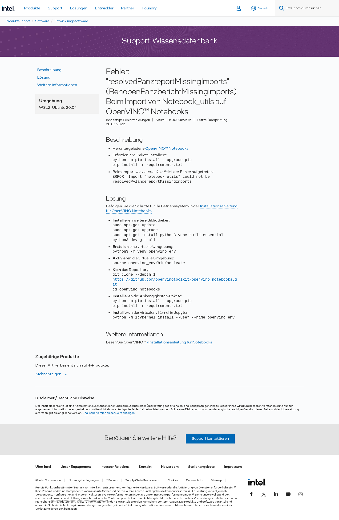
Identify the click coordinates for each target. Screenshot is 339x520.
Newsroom (170, 466)
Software (42, 21)
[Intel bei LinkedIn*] (276, 493)
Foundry (149, 8)
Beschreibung (49, 69)
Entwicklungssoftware (71, 21)
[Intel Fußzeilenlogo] (257, 482)
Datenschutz (194, 480)
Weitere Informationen (57, 84)
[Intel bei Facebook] (251, 493)
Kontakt (145, 466)
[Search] (281, 8)
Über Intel (43, 466)
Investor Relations (115, 466)
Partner (127, 8)
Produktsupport (18, 21)
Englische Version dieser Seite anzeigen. (109, 413)
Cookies (173, 480)
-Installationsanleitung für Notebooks (179, 342)
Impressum (233, 466)
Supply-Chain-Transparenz (142, 480)
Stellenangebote (201, 466)
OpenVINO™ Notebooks (166, 148)
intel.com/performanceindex (172, 494)
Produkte (32, 8)
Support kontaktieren (210, 438)
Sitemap (216, 480)
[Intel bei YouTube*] (288, 493)
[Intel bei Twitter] (263, 493)
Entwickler (104, 8)
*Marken (111, 480)
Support (55, 8)
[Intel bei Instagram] (300, 493)
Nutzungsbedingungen (84, 480)
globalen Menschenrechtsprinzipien (154, 502)
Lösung (43, 77)
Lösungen (78, 8)
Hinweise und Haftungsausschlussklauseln (79, 498)
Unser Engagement (76, 466)
